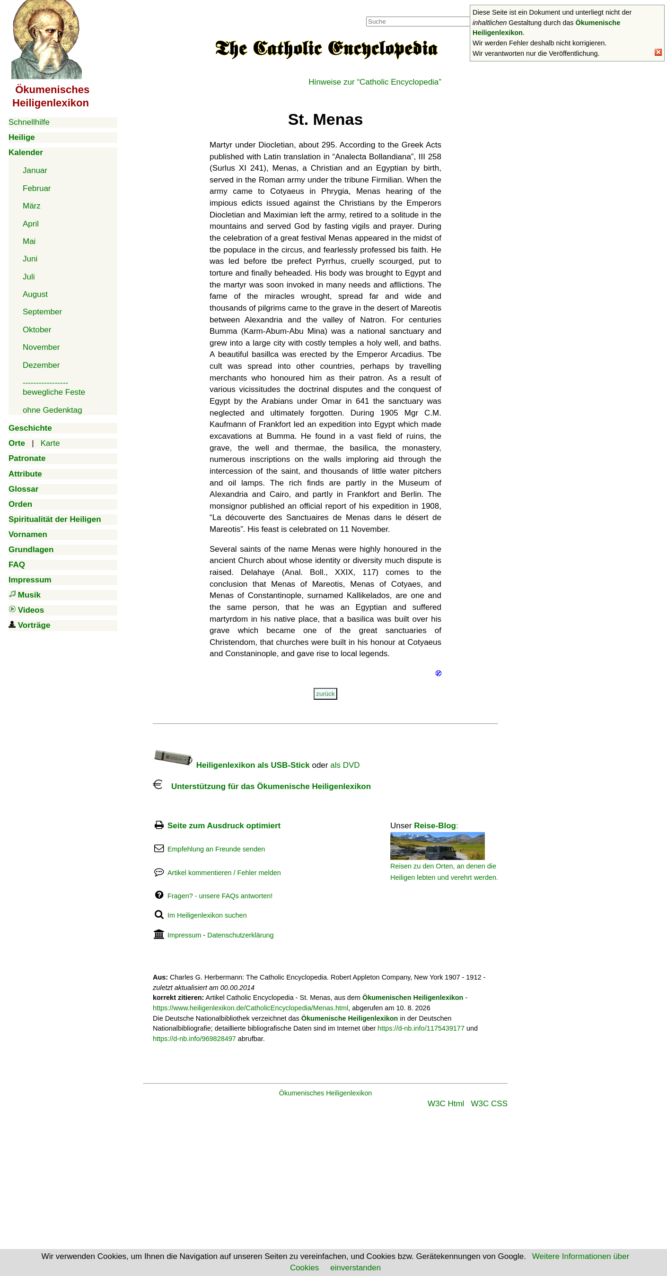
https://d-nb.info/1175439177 (421, 1028)
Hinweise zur (374, 82)
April (31, 223)
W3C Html (446, 1103)
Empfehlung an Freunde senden (216, 849)
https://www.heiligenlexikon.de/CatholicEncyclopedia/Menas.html (250, 1008)
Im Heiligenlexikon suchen (207, 915)
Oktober (37, 329)
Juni (30, 258)
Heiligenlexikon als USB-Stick (231, 765)
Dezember (41, 365)
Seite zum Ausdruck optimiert (224, 825)
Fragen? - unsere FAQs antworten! (219, 896)
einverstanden (355, 1267)
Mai (29, 241)
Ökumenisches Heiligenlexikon (325, 1093)
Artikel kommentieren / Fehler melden (224, 873)
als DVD (345, 765)
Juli (29, 276)
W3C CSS (489, 1103)
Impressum (184, 935)
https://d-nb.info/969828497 (194, 1038)
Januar (35, 170)
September (42, 311)
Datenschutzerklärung (240, 935)
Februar (37, 188)
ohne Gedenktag (52, 410)
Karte (50, 443)
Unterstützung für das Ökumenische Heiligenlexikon (262, 786)
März (32, 205)
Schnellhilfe (29, 122)
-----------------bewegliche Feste (54, 387)
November (41, 347)
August (35, 294)
